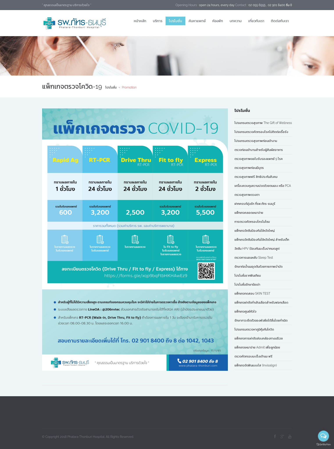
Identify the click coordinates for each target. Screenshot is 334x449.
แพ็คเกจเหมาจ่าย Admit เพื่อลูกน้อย (257, 347)
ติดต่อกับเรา (280, 20)
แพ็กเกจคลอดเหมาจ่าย (248, 212)
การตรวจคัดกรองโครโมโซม (252, 221)
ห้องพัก (217, 20)
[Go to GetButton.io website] (323, 444)
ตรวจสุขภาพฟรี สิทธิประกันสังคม (255, 177)
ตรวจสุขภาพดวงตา (246, 194)
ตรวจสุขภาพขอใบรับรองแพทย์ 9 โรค (258, 159)
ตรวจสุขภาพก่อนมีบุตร (249, 168)
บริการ (157, 20)
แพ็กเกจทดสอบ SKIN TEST (252, 293)
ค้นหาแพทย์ (197, 20)
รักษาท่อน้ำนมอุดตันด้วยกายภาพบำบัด (258, 266)
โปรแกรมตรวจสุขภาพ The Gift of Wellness (263, 123)
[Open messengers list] (323, 436)
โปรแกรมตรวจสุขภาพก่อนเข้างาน (255, 141)
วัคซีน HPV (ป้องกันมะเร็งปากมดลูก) (257, 248)
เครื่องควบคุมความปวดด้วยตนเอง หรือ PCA (262, 185)
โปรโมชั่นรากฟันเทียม (247, 275)
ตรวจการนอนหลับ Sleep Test (253, 257)
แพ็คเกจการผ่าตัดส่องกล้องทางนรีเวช (258, 338)
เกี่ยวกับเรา (256, 20)
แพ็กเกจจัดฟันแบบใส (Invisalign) (255, 365)
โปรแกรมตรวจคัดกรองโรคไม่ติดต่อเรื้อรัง (261, 132)
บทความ (236, 20)
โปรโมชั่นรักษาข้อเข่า (247, 284)
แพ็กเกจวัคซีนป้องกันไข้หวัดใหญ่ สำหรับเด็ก (261, 239)
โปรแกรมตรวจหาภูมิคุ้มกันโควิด (254, 329)
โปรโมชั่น (175, 20)
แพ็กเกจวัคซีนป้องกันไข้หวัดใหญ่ (254, 230)
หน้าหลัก (140, 20)
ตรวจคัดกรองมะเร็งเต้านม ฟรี (253, 356)
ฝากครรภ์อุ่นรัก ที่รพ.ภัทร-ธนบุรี (254, 203)
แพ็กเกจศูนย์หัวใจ (245, 311)
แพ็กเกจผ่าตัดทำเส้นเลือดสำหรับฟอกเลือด (261, 302)
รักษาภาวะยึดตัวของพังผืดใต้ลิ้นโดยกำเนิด (261, 320)
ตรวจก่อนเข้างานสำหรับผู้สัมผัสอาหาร (258, 150)
